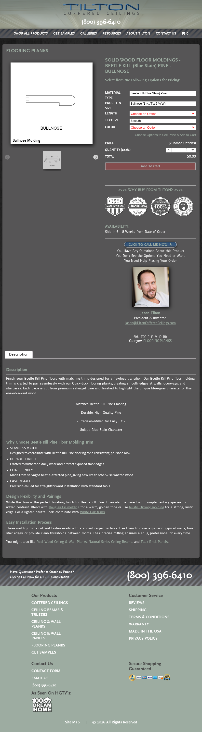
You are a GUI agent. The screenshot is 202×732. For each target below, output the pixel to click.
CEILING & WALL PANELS (46, 636)
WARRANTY (139, 624)
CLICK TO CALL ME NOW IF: (150, 245)
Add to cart (150, 166)
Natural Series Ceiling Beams (110, 542)
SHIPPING (138, 610)
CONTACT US (166, 34)
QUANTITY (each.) (118, 150)
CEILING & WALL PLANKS (46, 624)
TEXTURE (112, 120)
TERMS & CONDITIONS (149, 617)
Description (18, 355)
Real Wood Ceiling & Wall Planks (62, 542)
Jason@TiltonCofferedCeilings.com (150, 323)
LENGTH (111, 113)
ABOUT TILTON (138, 34)
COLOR (110, 127)
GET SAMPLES (64, 34)
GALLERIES (88, 34)
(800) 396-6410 (159, 575)
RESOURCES (111, 34)
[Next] (95, 157)
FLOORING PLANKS (157, 341)
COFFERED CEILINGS (49, 603)
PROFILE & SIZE (113, 105)
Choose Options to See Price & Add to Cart (165, 135)
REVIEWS (137, 603)
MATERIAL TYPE (113, 95)
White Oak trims (92, 512)
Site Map (72, 722)
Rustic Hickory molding (146, 507)
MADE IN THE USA (145, 631)
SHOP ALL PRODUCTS (31, 34)
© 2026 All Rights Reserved (114, 722)
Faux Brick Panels (154, 542)
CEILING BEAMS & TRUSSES (47, 612)
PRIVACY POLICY (143, 638)
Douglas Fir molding (64, 507)
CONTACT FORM (45, 671)
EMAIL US (40, 678)
